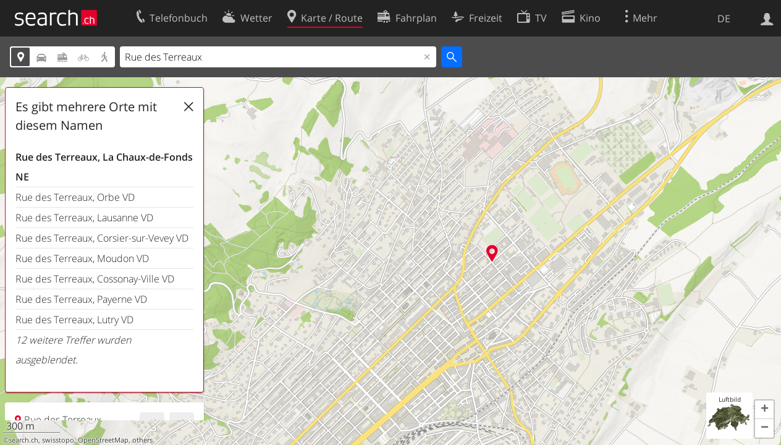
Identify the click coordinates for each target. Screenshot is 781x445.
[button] (764, 409)
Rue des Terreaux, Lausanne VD (84, 217)
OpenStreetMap (103, 440)
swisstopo (58, 440)
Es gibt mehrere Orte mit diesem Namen (86, 116)
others (142, 440)
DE (723, 18)
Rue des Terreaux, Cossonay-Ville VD (94, 279)
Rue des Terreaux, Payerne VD (81, 299)
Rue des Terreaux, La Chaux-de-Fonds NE (104, 167)
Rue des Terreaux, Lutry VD (74, 319)
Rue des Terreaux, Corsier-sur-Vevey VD (101, 238)
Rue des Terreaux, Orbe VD (75, 197)
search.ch (23, 440)
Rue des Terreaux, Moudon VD (82, 258)
